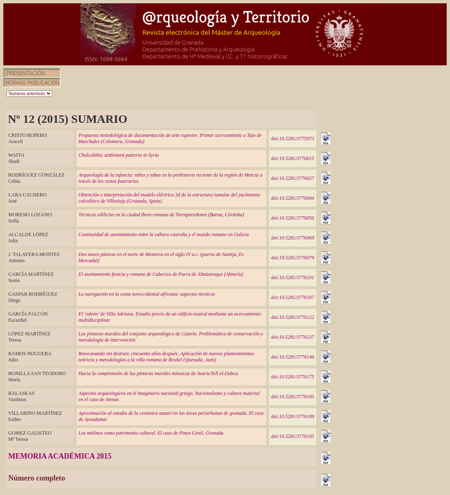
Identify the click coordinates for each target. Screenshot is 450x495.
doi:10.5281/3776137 (292, 337)
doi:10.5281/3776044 (292, 198)
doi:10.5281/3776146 (292, 357)
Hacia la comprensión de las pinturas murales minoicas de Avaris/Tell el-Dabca (158, 373)
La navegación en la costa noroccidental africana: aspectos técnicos (147, 294)
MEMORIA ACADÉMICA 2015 (59, 456)
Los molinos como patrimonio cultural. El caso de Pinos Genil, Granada (151, 433)
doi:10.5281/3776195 (292, 436)
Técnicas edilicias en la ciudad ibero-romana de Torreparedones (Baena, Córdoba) (161, 215)
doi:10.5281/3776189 (292, 416)
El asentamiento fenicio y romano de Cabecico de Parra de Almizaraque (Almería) (161, 274)
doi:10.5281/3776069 (292, 238)
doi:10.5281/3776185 (292, 396)
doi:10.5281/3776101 (292, 277)
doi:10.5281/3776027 (292, 178)
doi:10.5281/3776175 (292, 377)
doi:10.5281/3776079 (292, 258)
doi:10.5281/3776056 (292, 218)
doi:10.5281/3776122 (292, 317)
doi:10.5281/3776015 (292, 158)
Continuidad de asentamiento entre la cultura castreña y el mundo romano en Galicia (164, 234)
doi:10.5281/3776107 (292, 297)
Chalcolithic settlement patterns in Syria (119, 155)
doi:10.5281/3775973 (292, 138)
